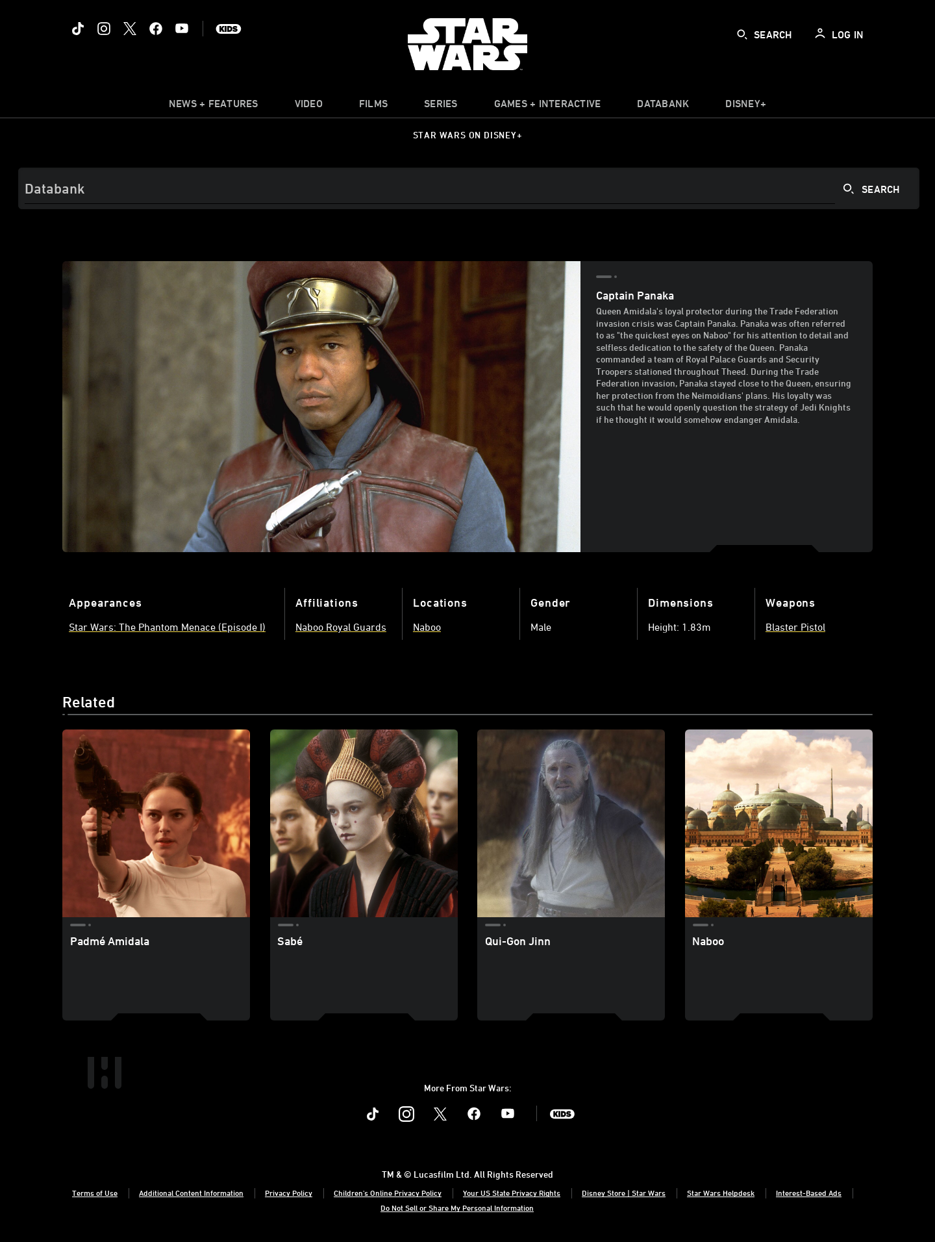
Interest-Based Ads (809, 1192)
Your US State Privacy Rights (511, 1192)
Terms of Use (95, 1192)
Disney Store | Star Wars (624, 1192)
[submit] (742, 34)
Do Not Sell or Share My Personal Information (457, 1207)
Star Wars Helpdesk (720, 1192)
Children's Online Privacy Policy (388, 1192)
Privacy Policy (288, 1192)
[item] (214, 106)
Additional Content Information (191, 1192)
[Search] (468, 188)
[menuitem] (309, 106)
